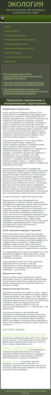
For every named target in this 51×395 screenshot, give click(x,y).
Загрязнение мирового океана (16, 44)
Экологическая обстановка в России (19, 57)
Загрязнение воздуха (13, 53)
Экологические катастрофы (15, 35)
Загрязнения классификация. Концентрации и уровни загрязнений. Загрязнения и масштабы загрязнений (25, 335)
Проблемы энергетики (12, 361)
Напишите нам (10, 61)
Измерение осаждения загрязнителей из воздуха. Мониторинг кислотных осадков (23, 349)
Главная (8, 27)
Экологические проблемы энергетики (19, 48)
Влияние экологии (12, 31)
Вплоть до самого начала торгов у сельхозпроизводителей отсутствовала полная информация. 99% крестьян (22, 76)
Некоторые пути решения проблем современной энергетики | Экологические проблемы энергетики (23, 84)
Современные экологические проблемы (20, 40)
